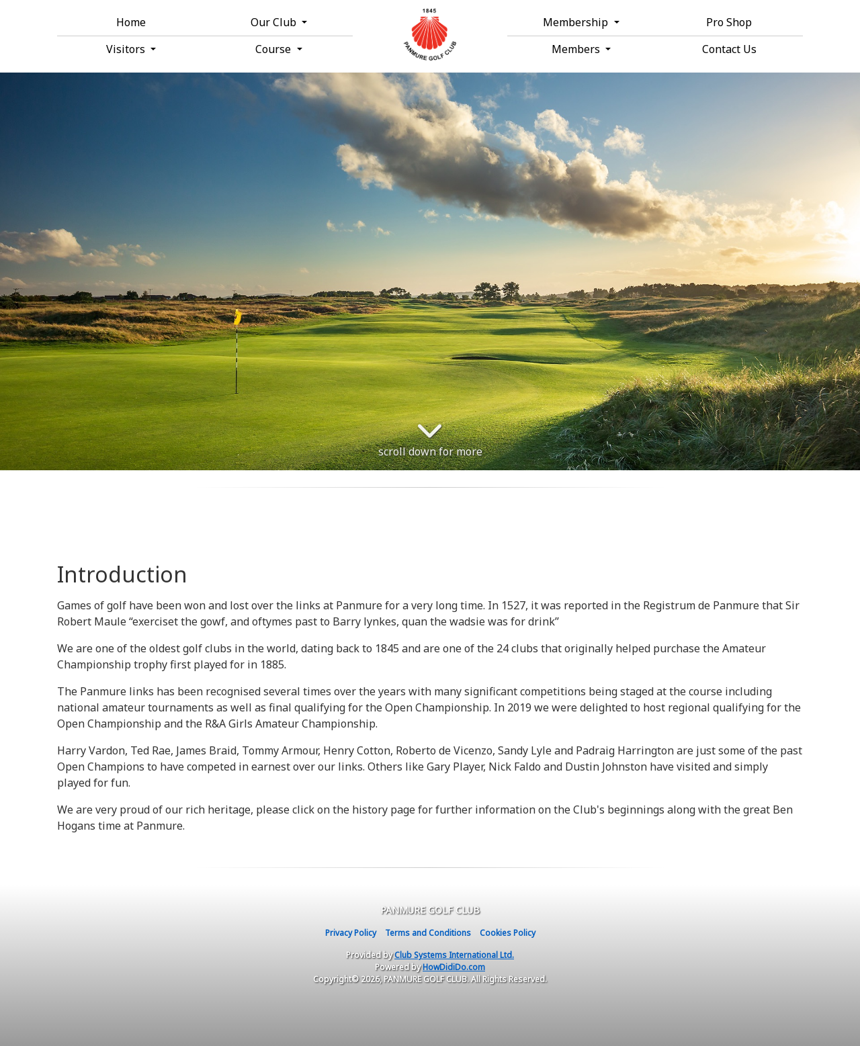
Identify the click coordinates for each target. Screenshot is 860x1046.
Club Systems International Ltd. (454, 955)
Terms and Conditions (428, 933)
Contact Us (729, 49)
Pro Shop (729, 22)
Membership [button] (577, 22)
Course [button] (274, 49)
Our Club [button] (275, 22)
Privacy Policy (350, 933)
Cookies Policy (507, 933)
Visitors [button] (127, 49)
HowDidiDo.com (454, 967)
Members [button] (577, 49)
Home (131, 22)
